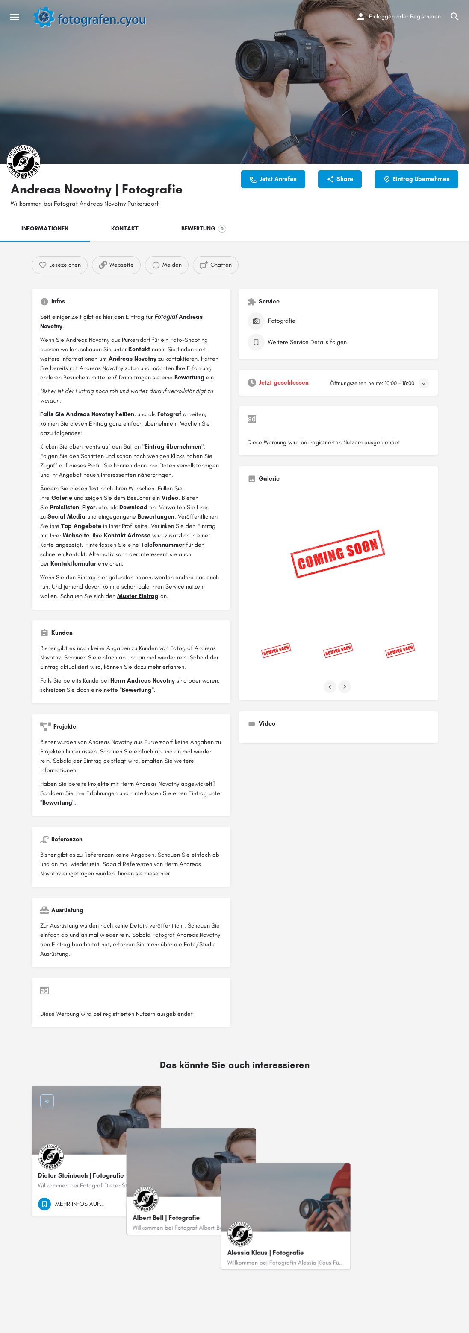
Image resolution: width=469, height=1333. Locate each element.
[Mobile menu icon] (15, 17)
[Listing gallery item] (276, 651)
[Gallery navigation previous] (331, 686)
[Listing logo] (23, 162)
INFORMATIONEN (44, 228)
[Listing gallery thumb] (338, 558)
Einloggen (382, 16)
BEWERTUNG (203, 229)
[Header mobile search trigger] (454, 16)
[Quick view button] (131, 1204)
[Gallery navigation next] (345, 686)
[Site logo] (94, 17)
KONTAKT (125, 228)
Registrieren (425, 16)
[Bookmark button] (148, 1204)
